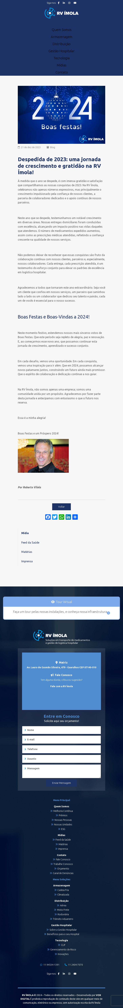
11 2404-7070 (74, 964)
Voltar (61, 506)
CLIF (63, 945)
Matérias (26, 551)
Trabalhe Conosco (63, 864)
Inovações (63, 954)
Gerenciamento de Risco (63, 949)
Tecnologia (62, 58)
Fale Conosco (63, 859)
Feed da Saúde (30, 542)
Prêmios (63, 815)
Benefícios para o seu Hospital (63, 934)
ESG (63, 829)
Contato (61, 72)
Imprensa (27, 561)
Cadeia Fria (63, 890)
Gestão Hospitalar (61, 51)
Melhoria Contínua (63, 811)
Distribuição (61, 44)
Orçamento (63, 868)
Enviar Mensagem (61, 783)
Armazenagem (61, 37)
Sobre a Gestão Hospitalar (63, 929)
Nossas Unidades (63, 824)
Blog (52, 147)
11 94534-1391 (49, 964)
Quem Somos (61, 29)
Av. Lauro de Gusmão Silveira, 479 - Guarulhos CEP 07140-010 (61, 667)
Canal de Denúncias (63, 873)
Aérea (63, 905)
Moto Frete (63, 909)
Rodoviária (63, 914)
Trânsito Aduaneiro (63, 919)
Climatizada (63, 894)
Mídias (61, 65)
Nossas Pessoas (63, 820)
